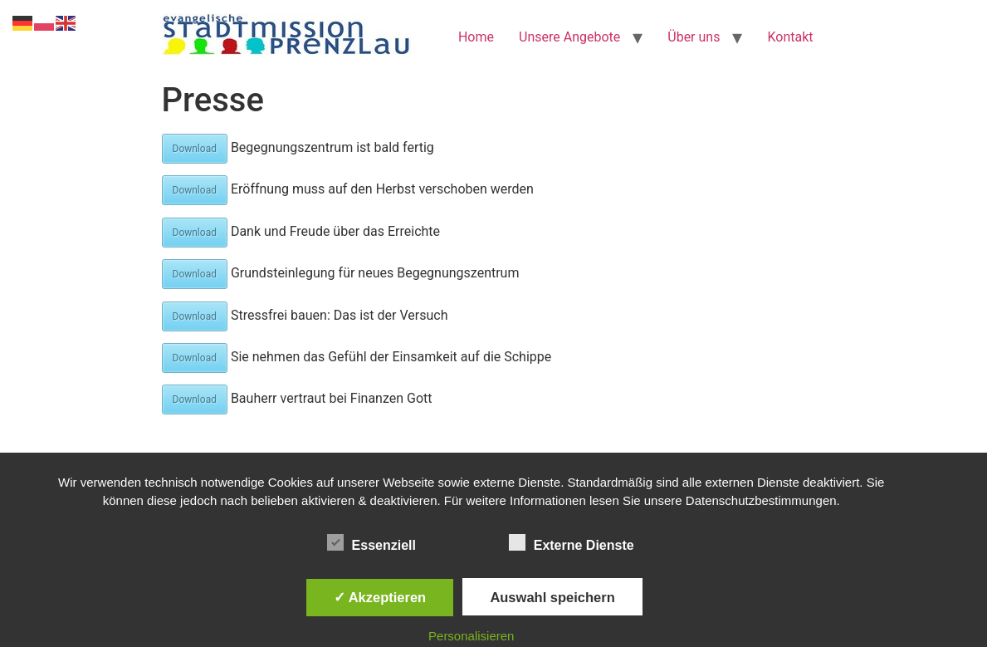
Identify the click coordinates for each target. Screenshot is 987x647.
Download (195, 148)
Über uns (693, 37)
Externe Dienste (571, 542)
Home (476, 37)
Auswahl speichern (552, 597)
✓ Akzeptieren (380, 597)
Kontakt (790, 37)
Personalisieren (471, 636)
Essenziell (371, 542)
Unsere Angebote (569, 37)
